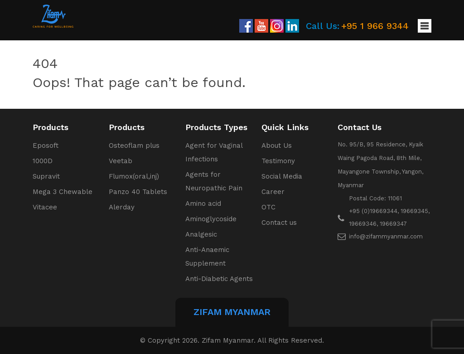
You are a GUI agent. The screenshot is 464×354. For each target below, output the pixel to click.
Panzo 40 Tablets (138, 192)
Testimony (278, 161)
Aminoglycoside (211, 219)
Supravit (46, 176)
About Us (276, 145)
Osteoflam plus (134, 145)
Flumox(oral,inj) (134, 176)
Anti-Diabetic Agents (219, 279)
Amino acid (203, 203)
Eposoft (45, 145)
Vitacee (45, 207)
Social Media (281, 176)
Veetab (120, 161)
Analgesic (201, 234)
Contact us (279, 222)
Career (273, 192)
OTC (268, 207)
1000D (43, 161)
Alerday (122, 207)
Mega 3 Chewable (62, 192)
